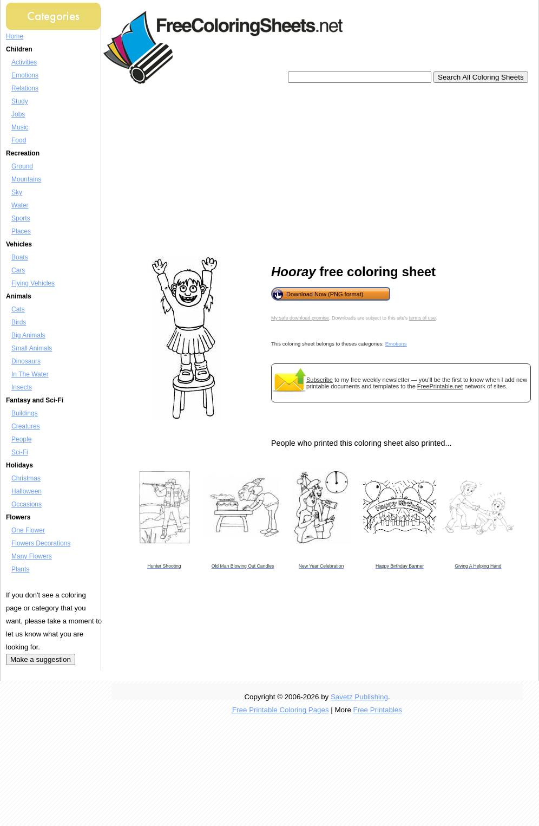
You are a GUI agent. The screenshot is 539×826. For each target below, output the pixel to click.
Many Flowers (31, 556)
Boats (19, 257)
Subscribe (319, 379)
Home (14, 36)
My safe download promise (300, 318)
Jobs (18, 114)
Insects (21, 387)
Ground (22, 166)
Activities (24, 62)
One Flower (28, 530)
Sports (20, 218)
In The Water (30, 374)
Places (21, 231)
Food (18, 140)
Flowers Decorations (40, 543)
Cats (18, 309)
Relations (24, 88)
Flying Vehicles (33, 283)
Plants (20, 569)
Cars (18, 270)
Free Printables (377, 710)
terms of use (422, 318)
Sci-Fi (19, 452)
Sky (16, 192)
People (21, 439)
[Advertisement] (255, 170)
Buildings (24, 413)
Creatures (25, 426)
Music (19, 127)
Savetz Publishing (359, 697)
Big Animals (28, 335)
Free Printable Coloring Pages (280, 710)
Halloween (26, 491)
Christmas (26, 478)
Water (20, 205)
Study (19, 101)
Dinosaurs (26, 361)
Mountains (26, 179)
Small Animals (31, 348)
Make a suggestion (40, 659)
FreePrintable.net (440, 386)
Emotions (24, 75)
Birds (18, 322)
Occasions (26, 504)
